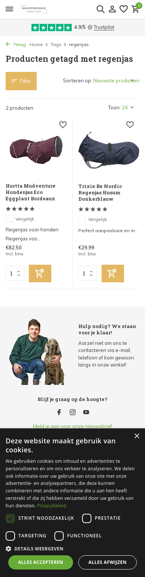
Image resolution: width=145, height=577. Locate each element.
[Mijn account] (112, 9)
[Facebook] (59, 412)
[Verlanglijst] (124, 9)
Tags (59, 44)
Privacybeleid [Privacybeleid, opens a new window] (51, 505)
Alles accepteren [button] (40, 562)
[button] (72, 548)
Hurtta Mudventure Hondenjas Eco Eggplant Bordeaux (30, 192)
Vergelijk (20, 219)
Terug (16, 44)
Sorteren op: (77, 80)
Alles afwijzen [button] (107, 562)
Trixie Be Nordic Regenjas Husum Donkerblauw (100, 192)
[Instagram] (73, 412)
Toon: (114, 107)
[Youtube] (86, 412)
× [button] (136, 436)
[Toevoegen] (40, 273)
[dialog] (72, 502)
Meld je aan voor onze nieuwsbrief (72, 426)
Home (39, 44)
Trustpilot (104, 27)
